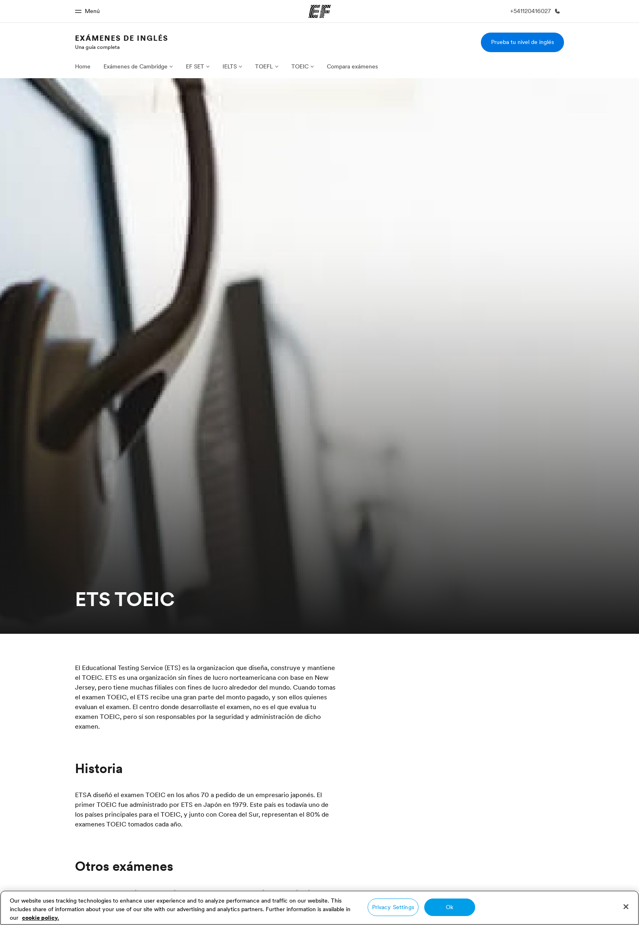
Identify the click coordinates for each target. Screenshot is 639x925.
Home (82, 66)
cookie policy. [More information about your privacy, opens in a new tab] (40, 918)
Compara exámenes (352, 66)
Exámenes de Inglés (121, 38)
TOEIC (299, 66)
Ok (449, 907)
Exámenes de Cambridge (135, 66)
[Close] (626, 907)
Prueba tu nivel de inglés (522, 42)
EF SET (195, 66)
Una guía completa (97, 47)
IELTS (230, 66)
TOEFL (264, 66)
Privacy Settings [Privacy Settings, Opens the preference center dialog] (393, 907)
